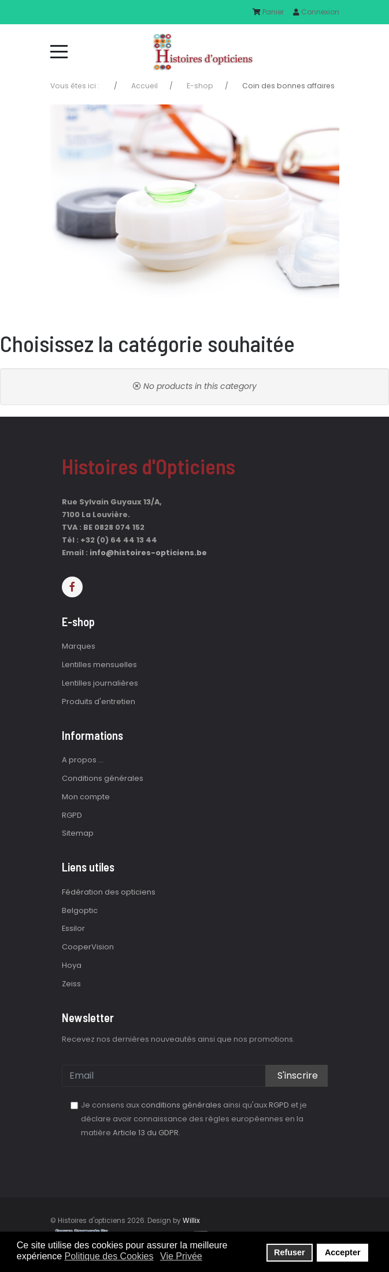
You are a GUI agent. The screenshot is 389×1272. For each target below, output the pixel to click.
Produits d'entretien (98, 701)
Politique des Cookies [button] (109, 1256)
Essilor (73, 928)
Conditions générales (102, 778)
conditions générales (181, 1104)
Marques (78, 646)
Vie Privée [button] (181, 1256)
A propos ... (82, 759)
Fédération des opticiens (108, 891)
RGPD (72, 815)
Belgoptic (80, 910)
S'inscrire (296, 1075)
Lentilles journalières (100, 683)
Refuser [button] (289, 1252)
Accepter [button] (343, 1252)
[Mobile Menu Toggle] (59, 51)
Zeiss (71, 983)
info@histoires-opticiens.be (148, 552)
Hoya (71, 965)
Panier (268, 12)
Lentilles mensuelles (99, 664)
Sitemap (78, 833)
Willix (191, 1220)
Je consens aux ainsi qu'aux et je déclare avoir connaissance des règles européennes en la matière (194, 1118)
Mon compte (86, 796)
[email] (195, 1076)
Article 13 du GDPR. (146, 1132)
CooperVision (88, 946)
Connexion (316, 12)
